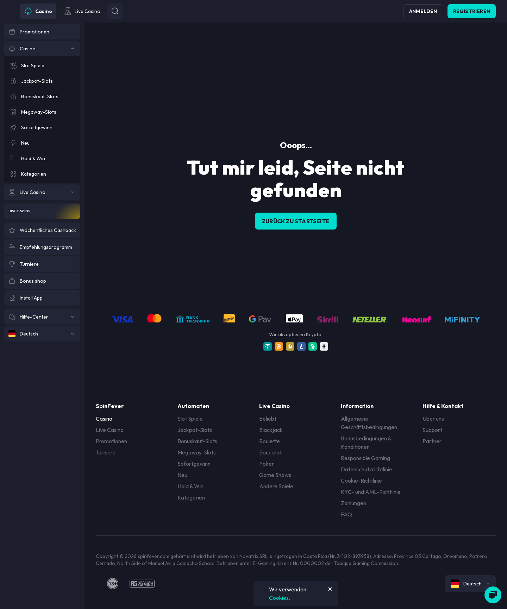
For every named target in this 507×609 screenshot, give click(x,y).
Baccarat (270, 452)
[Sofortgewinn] (42, 127)
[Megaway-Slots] (42, 112)
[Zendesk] (492, 594)
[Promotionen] (42, 31)
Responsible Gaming (365, 458)
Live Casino (110, 429)
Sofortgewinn (194, 463)
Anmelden (423, 11)
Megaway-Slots (196, 452)
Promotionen (111, 441)
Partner (432, 441)
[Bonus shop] (42, 281)
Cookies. (279, 597)
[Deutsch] (42, 333)
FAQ (346, 514)
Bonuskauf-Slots (197, 441)
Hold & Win (190, 486)
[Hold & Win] (42, 158)
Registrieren (471, 11)
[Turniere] (42, 264)
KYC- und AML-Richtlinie (371, 491)
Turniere (105, 452)
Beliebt (267, 418)
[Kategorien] (42, 174)
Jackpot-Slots (194, 429)
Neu (182, 474)
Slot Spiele (190, 418)
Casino (104, 418)
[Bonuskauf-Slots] (42, 96)
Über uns (433, 418)
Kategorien (191, 497)
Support (432, 429)
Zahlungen (353, 503)
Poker (266, 463)
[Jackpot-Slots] (42, 81)
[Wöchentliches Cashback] (42, 230)
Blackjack (271, 429)
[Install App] (42, 298)
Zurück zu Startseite (296, 221)
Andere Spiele (276, 486)
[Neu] (42, 143)
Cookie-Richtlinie (361, 480)
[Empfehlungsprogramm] (42, 247)
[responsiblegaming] (142, 583)
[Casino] (42, 48)
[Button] (115, 11)
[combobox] (470, 583)
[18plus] (112, 583)
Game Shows (275, 474)
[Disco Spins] (42, 211)
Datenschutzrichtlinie (366, 469)
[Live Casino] (42, 192)
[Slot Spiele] (42, 65)
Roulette (269, 441)
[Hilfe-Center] (42, 317)
